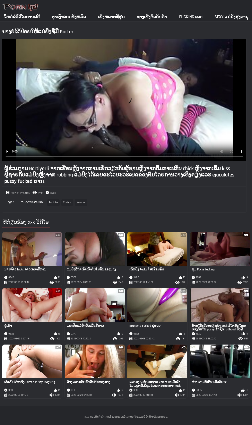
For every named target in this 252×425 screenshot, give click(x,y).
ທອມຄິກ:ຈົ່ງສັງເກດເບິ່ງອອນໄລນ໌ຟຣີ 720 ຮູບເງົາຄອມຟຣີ (117, 416)
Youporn (81, 202)
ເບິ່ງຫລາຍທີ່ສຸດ (111, 17)
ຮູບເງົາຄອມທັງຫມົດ (69, 17)
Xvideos (67, 202)
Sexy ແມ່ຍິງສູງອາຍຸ (231, 17)
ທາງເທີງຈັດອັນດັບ (152, 17)
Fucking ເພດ (190, 17)
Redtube (53, 202)
